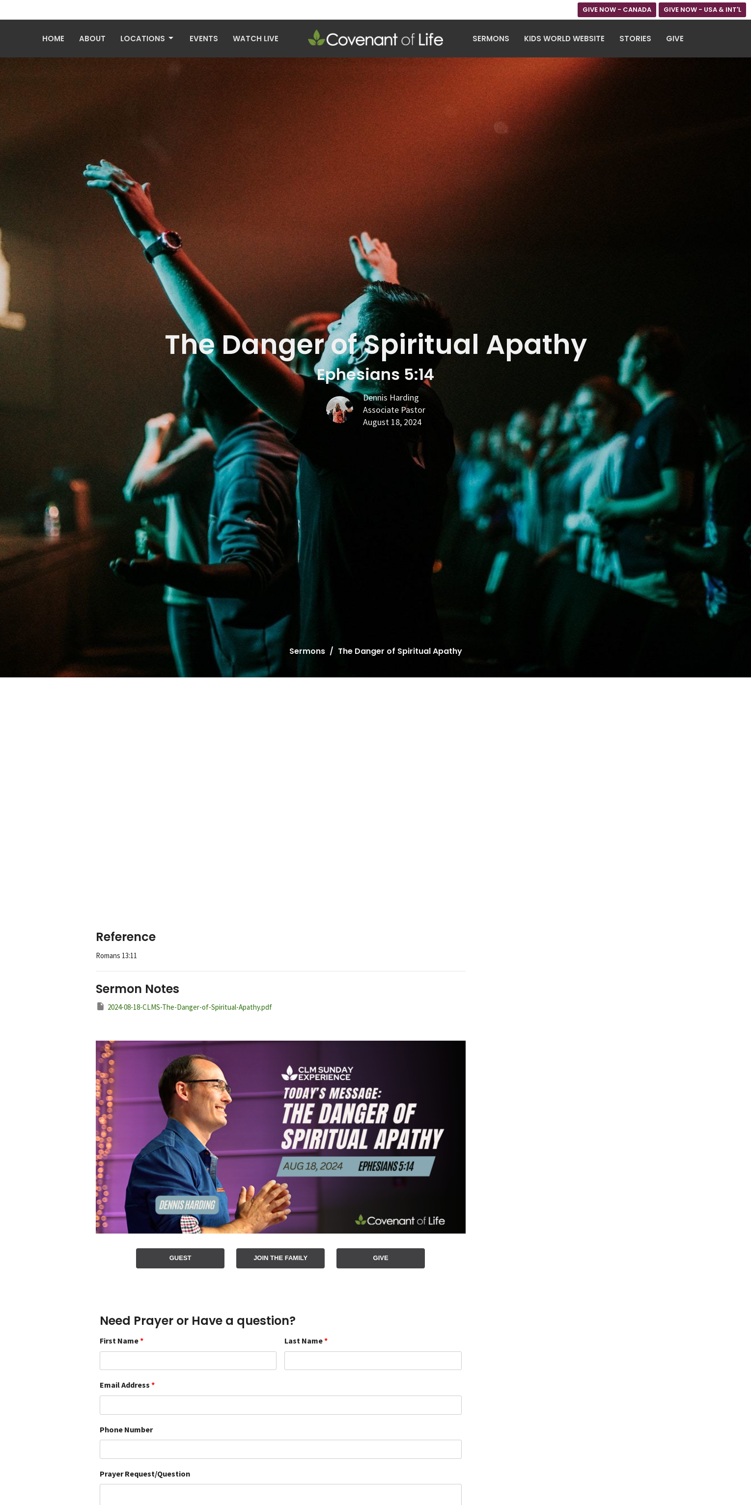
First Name (121, 1340)
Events (204, 38)
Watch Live (255, 38)
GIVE (381, 1258)
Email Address (127, 1385)
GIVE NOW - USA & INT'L (702, 9)
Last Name (306, 1340)
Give (675, 38)
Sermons (491, 38)
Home (53, 38)
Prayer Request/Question (145, 1473)
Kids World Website (564, 38)
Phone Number (126, 1429)
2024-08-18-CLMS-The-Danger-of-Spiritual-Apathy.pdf (184, 1006)
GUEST (180, 1258)
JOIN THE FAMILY (280, 1258)
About (92, 38)
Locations (147, 38)
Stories (635, 38)
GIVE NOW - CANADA (617, 9)
